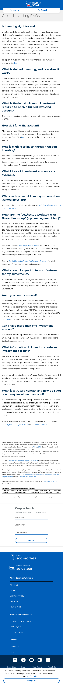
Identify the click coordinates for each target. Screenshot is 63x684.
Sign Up (31, 540)
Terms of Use (11, 667)
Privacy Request (37, 667)
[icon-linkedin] (48, 660)
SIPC (39, 447)
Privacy (23, 667)
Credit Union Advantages (20, 621)
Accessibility (52, 667)
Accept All (31, 680)
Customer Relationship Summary (32, 474)
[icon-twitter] (23, 660)
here (16, 63)
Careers (13, 590)
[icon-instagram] (39, 660)
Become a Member (18, 632)
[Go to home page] (33, 3)
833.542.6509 (10, 208)
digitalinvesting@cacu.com (50, 205)
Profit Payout (15, 627)
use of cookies (31, 676)
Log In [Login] (14, 10)
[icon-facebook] (15, 660)
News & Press (15, 607)
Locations (14, 652)
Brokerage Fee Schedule (29, 245)
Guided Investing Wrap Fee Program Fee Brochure (22, 460)
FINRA (35, 447)
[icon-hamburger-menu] (4, 4)
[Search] (43, 10)
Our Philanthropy (17, 596)
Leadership (14, 601)
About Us (14, 585)
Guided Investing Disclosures (27, 476)
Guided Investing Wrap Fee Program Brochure (28, 261)
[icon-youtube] (31, 660)
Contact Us (14, 647)
